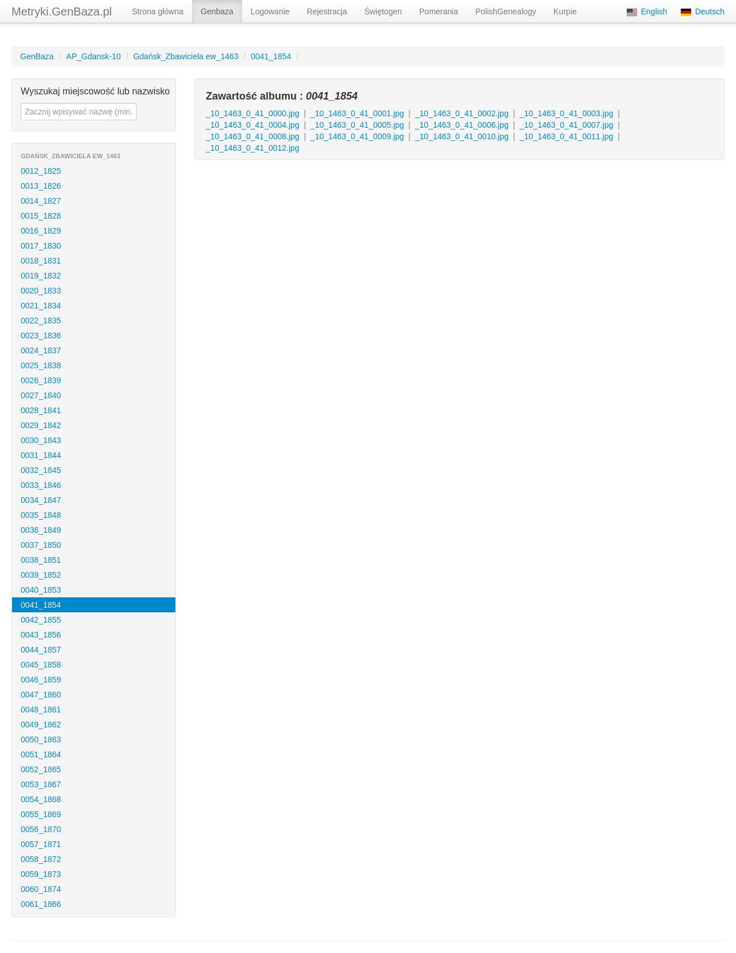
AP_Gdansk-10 (93, 56)
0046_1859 (41, 679)
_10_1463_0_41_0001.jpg (357, 113)
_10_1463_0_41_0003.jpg (567, 113)
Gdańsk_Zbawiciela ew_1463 (186, 56)
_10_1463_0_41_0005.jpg (357, 124)
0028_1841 (41, 410)
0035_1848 (41, 515)
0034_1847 (41, 500)
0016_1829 (41, 230)
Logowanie (270, 11)
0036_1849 (41, 530)
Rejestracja (327, 11)
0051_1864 (41, 754)
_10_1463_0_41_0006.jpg (462, 124)
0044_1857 (41, 649)
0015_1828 (41, 215)
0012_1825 (41, 171)
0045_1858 (41, 664)
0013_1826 (41, 185)
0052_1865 (41, 769)
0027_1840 (41, 395)
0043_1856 (41, 634)
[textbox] (79, 111)
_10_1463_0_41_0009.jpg (357, 136)
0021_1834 (41, 305)
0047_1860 (41, 694)
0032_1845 (41, 470)
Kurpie (565, 11)
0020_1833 (41, 290)
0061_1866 (41, 904)
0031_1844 (41, 455)
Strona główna (158, 11)
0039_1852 (41, 575)
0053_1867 (41, 784)
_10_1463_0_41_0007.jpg (567, 124)
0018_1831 (41, 260)
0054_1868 (41, 799)
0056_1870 (41, 829)
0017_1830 (41, 245)
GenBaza (36, 56)
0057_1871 (41, 844)
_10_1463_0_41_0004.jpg (253, 124)
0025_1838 (41, 365)
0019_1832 (41, 275)
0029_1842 (41, 425)
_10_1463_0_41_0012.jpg (253, 148)
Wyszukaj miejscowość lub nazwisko (95, 91)
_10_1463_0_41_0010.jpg (462, 136)
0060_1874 (41, 889)
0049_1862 (41, 724)
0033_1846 (41, 485)
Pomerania (438, 11)
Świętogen (383, 11)
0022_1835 (41, 320)
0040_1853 (41, 589)
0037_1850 (41, 545)
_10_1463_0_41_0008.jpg (253, 136)
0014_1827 (41, 200)
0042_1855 (41, 619)
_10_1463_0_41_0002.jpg (462, 113)
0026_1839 (41, 380)
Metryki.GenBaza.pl (62, 11)
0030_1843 (41, 440)
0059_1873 (41, 874)
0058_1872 (41, 859)
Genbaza (217, 11)
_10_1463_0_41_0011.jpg (567, 136)
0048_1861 (41, 709)
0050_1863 (41, 739)
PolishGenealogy (506, 11)
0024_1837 (41, 350)
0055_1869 (41, 814)
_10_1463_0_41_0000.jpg (253, 113)
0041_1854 (271, 56)
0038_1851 (41, 560)
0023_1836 (41, 335)
